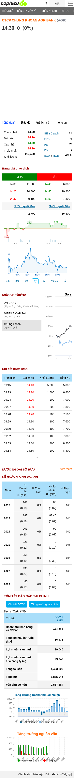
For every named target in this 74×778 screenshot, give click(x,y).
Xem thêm (65, 469)
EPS (47, 139)
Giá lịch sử (42, 122)
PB (46, 150)
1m (8, 281)
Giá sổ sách (51, 133)
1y (35, 281)
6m (26, 281)
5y (44, 281)
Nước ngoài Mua (24, 206)
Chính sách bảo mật (30, 774)
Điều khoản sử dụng (57, 774)
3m (17, 281)
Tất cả (54, 281)
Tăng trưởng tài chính (44, 604)
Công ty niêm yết (27, 11)
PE (46, 144)
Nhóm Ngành (49, 11)
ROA (47, 155)
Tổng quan (8, 122)
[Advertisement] (37, 76)
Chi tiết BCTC (16, 604)
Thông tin (61, 122)
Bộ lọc (65, 11)
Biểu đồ (25, 122)
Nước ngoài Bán (59, 206)
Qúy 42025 (59, 618)
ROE (56, 155)
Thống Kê (7, 11)
